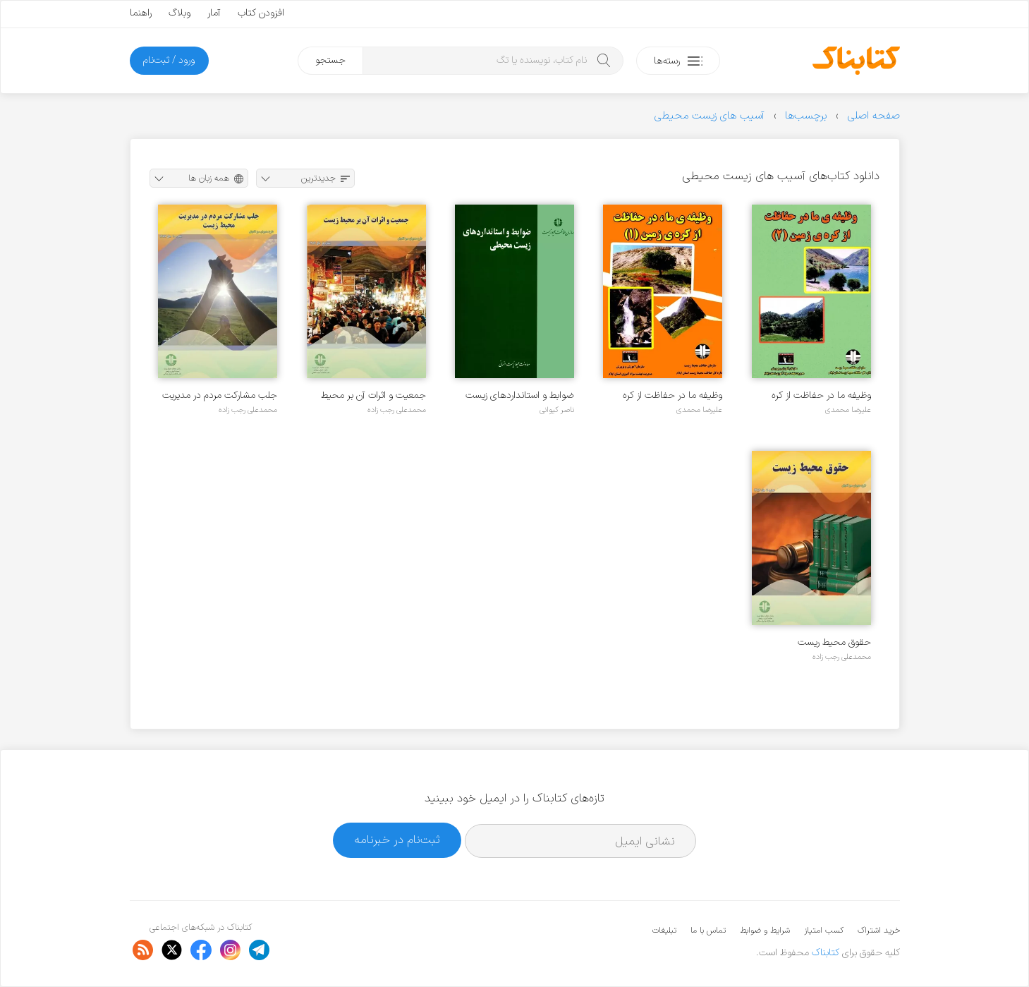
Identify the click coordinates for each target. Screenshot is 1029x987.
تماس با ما (708, 930)
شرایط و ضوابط (765, 930)
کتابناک (825, 952)
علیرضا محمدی (848, 410)
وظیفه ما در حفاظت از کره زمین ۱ (672, 395)
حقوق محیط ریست (834, 642)
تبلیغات (664, 930)
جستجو (330, 60)
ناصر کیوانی (557, 410)
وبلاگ (179, 13)
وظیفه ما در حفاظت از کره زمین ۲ (821, 395)
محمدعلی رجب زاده (396, 410)
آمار (214, 13)
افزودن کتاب (261, 13)
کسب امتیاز (824, 930)
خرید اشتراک (879, 930)
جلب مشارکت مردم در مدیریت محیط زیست (219, 395)
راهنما (141, 13)
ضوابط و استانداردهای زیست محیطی (519, 395)
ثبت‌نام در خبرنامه (397, 840)
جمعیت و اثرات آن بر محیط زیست (373, 395)
